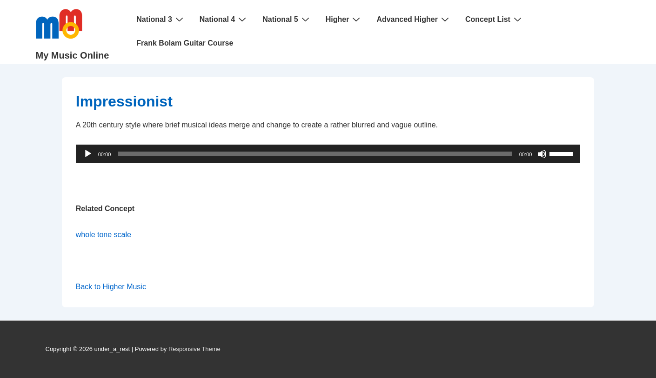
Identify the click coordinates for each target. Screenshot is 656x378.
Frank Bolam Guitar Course (184, 43)
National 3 (160, 19)
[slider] (314, 154)
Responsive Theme (194, 348)
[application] (328, 154)
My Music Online (72, 55)
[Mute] (542, 154)
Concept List (494, 19)
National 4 (224, 19)
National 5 (286, 19)
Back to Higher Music (111, 287)
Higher (344, 19)
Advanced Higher (413, 19)
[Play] (88, 154)
